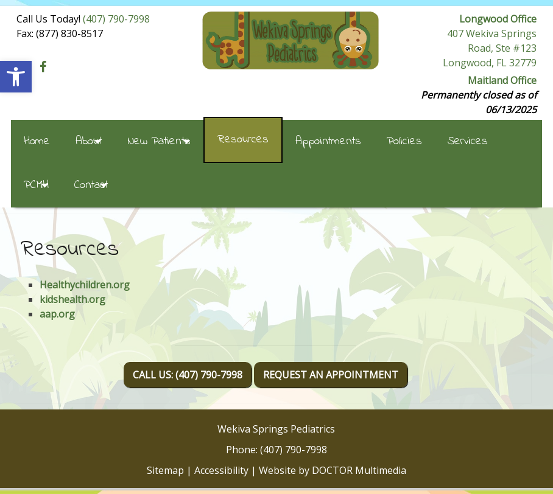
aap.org (57, 314)
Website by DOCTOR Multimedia (332, 470)
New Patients (159, 141)
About (89, 141)
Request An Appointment (330, 374)
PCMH (36, 185)
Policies (404, 141)
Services (468, 141)
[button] (16, 76)
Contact (91, 185)
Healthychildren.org (85, 284)
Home (37, 141)
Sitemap (165, 470)
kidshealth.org (72, 299)
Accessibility (221, 470)
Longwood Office (498, 19)
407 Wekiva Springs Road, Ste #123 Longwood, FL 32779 (490, 48)
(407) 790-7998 (116, 19)
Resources (243, 139)
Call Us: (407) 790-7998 (187, 374)
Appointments (328, 141)
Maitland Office (502, 80)
